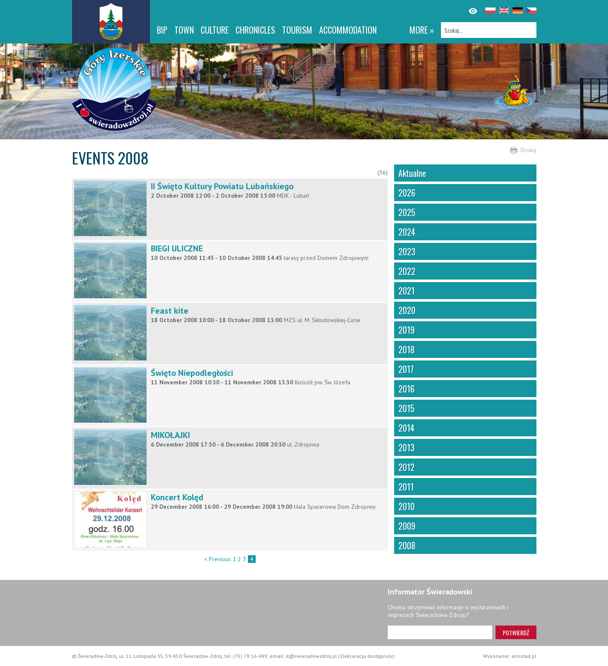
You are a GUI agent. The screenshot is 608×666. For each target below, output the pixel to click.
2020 (406, 310)
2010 (406, 506)
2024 (406, 231)
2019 (406, 329)
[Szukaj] (488, 30)
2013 (406, 447)
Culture (215, 29)
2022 (406, 271)
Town (184, 29)
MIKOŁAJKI (170, 435)
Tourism (297, 29)
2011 (406, 486)
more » (421, 29)
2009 (406, 525)
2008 (406, 545)
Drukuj (528, 150)
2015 (406, 408)
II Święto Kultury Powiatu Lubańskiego (222, 186)
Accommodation (348, 29)
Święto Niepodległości (192, 372)
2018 (406, 349)
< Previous (217, 559)
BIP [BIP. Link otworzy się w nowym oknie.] (162, 29)
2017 (406, 369)
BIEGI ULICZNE (177, 248)
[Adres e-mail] (440, 632)
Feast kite (169, 310)
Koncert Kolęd (177, 497)
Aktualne (412, 173)
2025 (406, 212)
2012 (406, 467)
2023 (406, 251)
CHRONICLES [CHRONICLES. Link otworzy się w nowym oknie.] (255, 29)
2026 (406, 192)
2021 (406, 290)
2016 (406, 388)
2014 (406, 427)
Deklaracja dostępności (368, 656)
